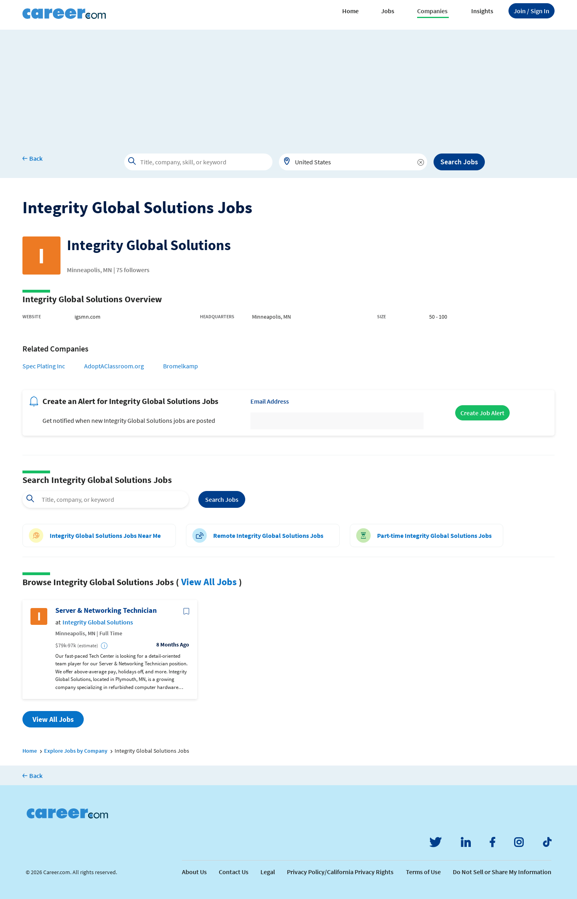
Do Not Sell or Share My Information (502, 872)
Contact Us (233, 872)
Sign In (531, 11)
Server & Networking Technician (106, 610)
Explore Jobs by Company (75, 750)
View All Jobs (209, 582)
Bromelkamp (180, 366)
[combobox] (353, 162)
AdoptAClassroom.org (114, 366)
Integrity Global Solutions (98, 622)
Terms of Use (423, 872)
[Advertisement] (288, 86)
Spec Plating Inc (43, 366)
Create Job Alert (482, 413)
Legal (267, 872)
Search (221, 499)
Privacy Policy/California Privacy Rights (340, 872)
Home (350, 11)
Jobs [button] (387, 11)
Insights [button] (482, 11)
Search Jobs (459, 161)
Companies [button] (432, 11)
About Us (194, 872)
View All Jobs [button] (53, 719)
